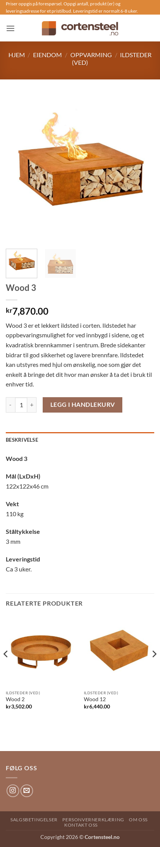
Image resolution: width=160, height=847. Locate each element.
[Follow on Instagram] (13, 790)
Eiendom (47, 54)
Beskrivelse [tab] (22, 440)
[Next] (153, 669)
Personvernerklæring (93, 819)
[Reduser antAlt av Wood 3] (10, 405)
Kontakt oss (81, 825)
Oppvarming (91, 54)
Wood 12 (95, 699)
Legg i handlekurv (82, 404)
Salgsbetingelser (34, 819)
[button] (10, 28)
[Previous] (6, 669)
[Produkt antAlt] (21, 405)
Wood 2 (15, 699)
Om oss (138, 819)
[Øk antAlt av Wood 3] (32, 405)
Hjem (16, 54)
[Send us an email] (26, 790)
